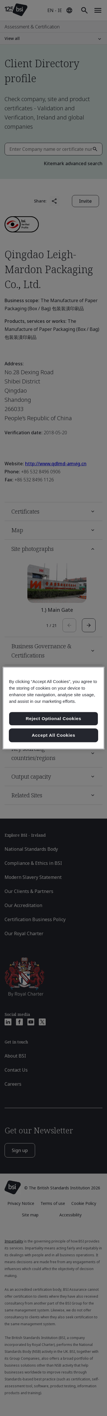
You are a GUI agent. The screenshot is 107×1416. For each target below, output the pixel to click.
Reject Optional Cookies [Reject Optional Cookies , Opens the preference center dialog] (53, 718)
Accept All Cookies (53, 735)
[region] (53, 708)
